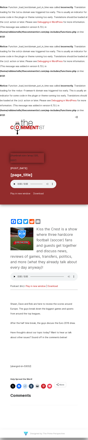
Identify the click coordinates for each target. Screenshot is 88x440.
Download (38, 193)
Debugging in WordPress (50, 22)
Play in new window (20, 193)
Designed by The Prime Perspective (47, 433)
